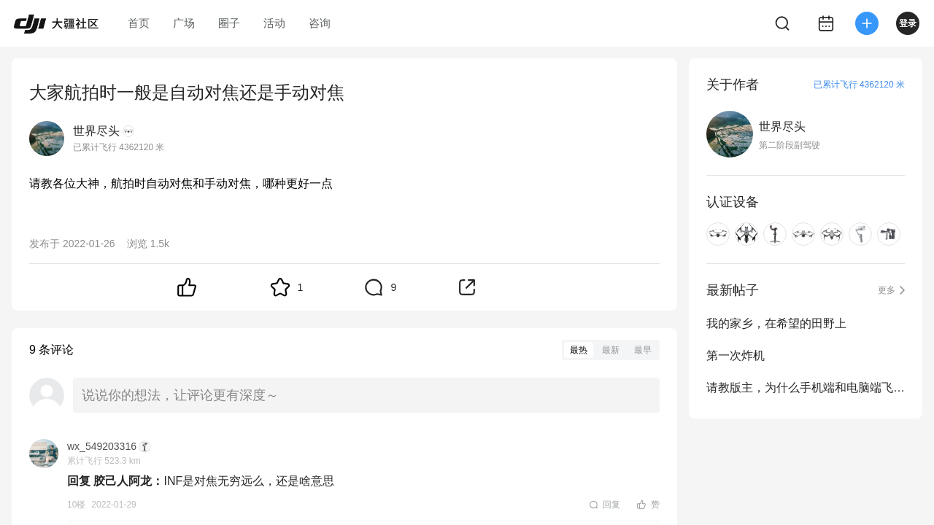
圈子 (229, 23)
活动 (274, 23)
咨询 (320, 23)
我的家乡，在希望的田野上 (776, 323)
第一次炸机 (735, 355)
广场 (184, 23)
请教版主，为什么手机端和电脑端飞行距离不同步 (805, 387)
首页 (139, 23)
